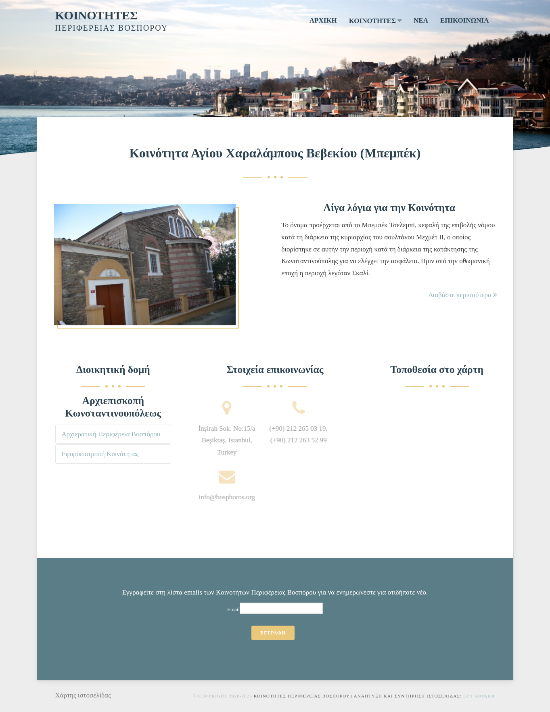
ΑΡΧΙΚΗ (323, 20)
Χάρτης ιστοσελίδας (83, 695)
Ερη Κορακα (479, 695)
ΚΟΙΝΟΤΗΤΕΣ (96, 15)
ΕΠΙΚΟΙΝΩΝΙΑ (464, 20)
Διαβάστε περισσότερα (463, 295)
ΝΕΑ (421, 20)
